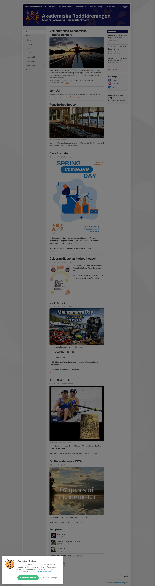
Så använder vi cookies (46, 571)
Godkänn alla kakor (28, 578)
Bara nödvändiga (50, 578)
